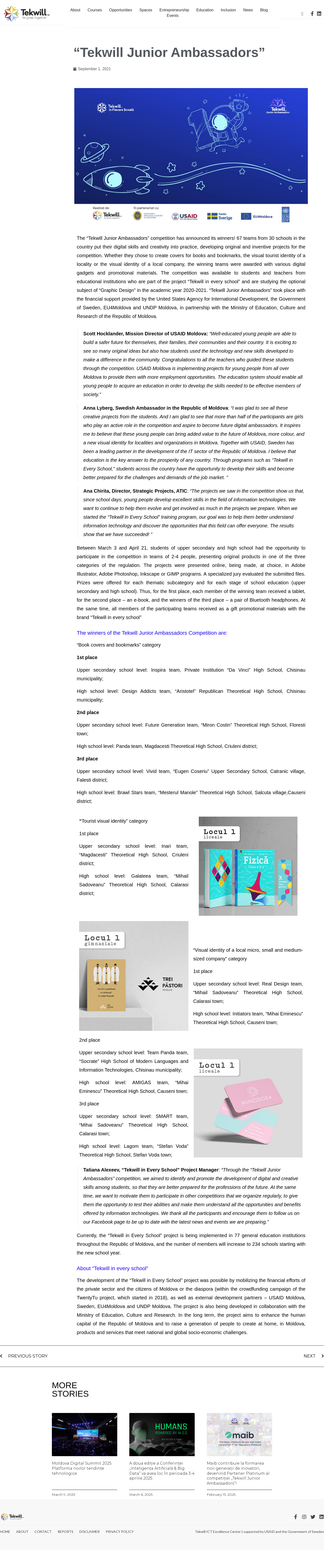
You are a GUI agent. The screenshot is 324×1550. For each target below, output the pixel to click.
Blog (264, 10)
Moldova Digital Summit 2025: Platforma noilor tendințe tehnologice (82, 1468)
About (75, 10)
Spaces (145, 10)
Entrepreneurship (174, 10)
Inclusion (228, 10)
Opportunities (120, 10)
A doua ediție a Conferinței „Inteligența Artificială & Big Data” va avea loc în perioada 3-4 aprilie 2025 (162, 1471)
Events (173, 16)
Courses (95, 10)
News (248, 10)
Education (205, 10)
